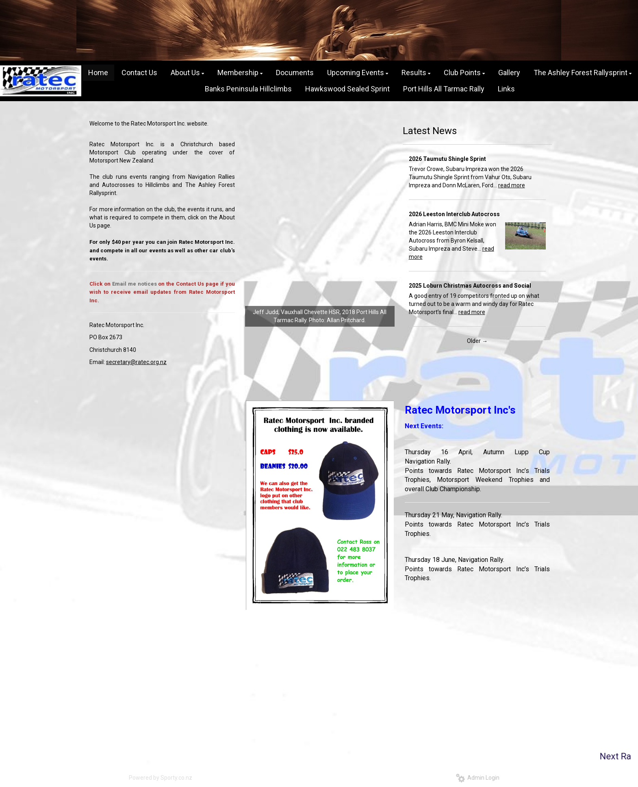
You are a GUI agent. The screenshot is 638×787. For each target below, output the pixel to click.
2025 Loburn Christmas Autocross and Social (470, 285)
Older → (477, 341)
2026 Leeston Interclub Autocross (454, 214)
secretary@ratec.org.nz (136, 362)
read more (511, 185)
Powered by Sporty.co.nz (160, 777)
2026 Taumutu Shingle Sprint (447, 159)
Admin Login (477, 777)
